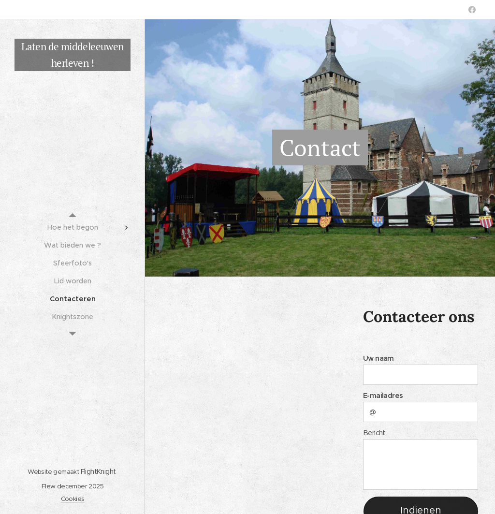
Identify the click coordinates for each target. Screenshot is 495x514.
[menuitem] (72, 227)
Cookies (73, 499)
